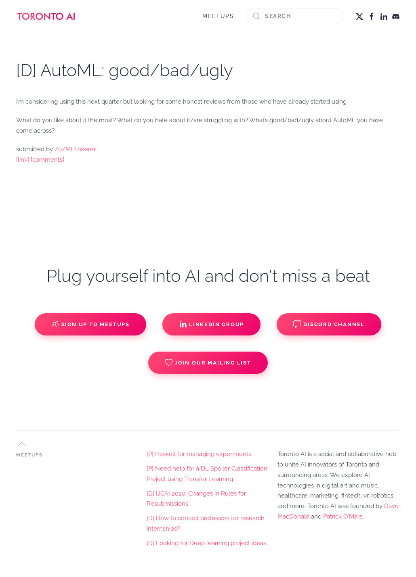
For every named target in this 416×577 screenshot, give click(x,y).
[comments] (47, 159)
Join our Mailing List (208, 362)
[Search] (294, 16)
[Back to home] (46, 16)
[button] (21, 444)
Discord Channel (329, 324)
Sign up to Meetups (90, 324)
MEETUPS (218, 16)
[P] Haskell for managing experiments (199, 454)
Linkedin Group (211, 324)
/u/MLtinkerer (75, 149)
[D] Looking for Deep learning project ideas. (207, 543)
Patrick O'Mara (343, 516)
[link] (22, 159)
